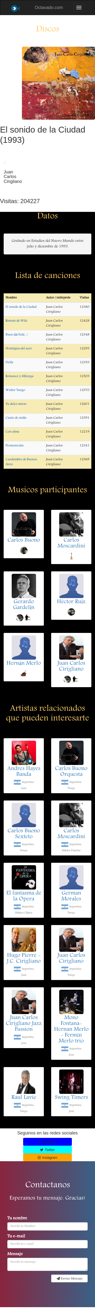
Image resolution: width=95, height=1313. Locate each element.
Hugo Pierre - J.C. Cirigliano (24, 958)
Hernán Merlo (24, 663)
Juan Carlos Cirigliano (71, 666)
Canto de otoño (16, 418)
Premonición (15, 445)
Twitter (47, 1150)
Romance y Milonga (20, 376)
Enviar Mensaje (70, 1279)
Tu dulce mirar (16, 404)
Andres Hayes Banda (23, 771)
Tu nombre (17, 1218)
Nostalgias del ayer (19, 348)
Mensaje (15, 1254)
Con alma (12, 432)
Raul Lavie (23, 1097)
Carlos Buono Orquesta (71, 771)
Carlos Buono (24, 540)
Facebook (47, 1142)
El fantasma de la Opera (23, 896)
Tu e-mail (16, 1236)
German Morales (71, 896)
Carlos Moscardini (71, 543)
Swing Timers (71, 1097)
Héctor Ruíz (71, 602)
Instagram (47, 1158)
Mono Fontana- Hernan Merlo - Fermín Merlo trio (71, 1029)
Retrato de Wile (16, 321)
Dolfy (9, 362)
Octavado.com (49, 7)
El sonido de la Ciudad (21, 307)
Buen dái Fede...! (17, 335)
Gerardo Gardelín (24, 605)
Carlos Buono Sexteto (24, 834)
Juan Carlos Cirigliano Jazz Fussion (24, 1023)
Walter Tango (15, 390)
